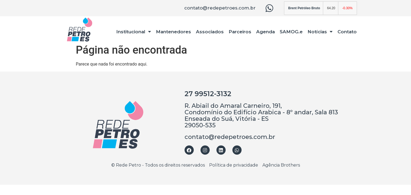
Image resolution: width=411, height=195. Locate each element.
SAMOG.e (291, 31)
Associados (210, 31)
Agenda (265, 31)
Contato (347, 31)
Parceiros (240, 31)
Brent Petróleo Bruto (304, 8)
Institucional (133, 32)
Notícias (320, 32)
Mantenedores (173, 31)
